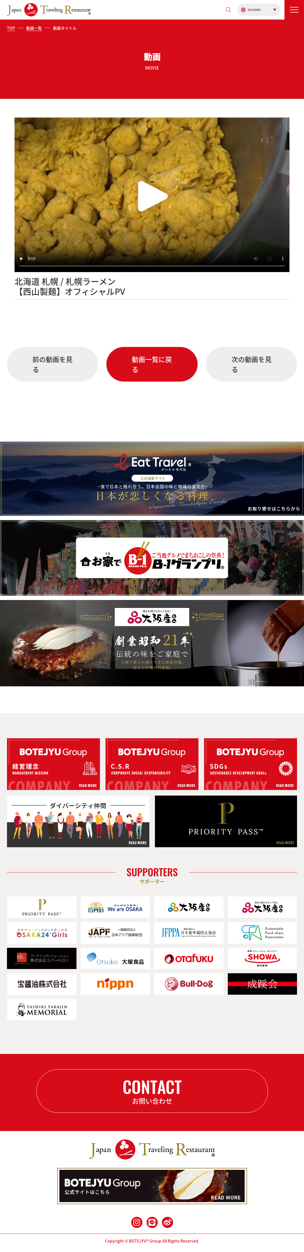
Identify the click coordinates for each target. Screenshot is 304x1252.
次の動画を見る (251, 364)
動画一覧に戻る (152, 364)
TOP (11, 28)
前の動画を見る (52, 364)
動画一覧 (34, 28)
